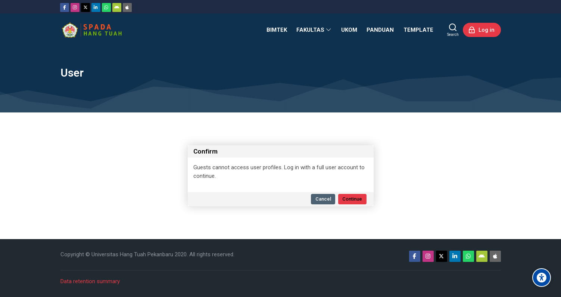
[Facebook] (64, 7)
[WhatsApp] (106, 7)
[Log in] (482, 30)
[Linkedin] (95, 7)
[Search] (453, 30)
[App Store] (127, 7)
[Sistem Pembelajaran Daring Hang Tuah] (91, 30)
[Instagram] (75, 7)
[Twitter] (85, 7)
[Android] (116, 7)
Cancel (323, 199)
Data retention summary (90, 281)
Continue (352, 199)
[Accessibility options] (541, 277)
